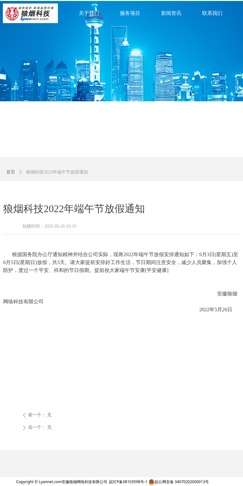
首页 (10, 172)
